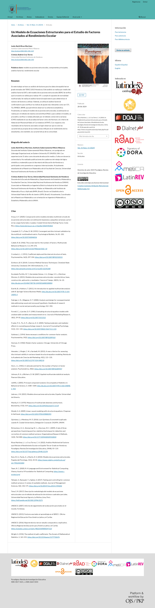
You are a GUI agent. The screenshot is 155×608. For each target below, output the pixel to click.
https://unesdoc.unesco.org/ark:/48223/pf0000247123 (31, 529)
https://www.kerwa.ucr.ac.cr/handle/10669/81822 (34, 226)
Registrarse (136, 2)
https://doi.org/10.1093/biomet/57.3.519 (43, 406)
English (117, 68)
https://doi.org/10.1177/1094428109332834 (39, 437)
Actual (10, 17)
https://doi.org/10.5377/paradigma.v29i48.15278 (29, 451)
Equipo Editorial (63, 17)
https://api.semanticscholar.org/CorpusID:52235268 (30, 269)
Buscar (142, 17)
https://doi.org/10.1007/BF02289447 (48, 369)
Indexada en (39, 17)
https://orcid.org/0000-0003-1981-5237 (22, 51)
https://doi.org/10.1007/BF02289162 (41, 337)
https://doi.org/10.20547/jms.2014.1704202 (45, 486)
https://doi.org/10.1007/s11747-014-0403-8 (27, 360)
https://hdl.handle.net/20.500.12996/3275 (27, 500)
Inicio (13, 25)
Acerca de (76, 17)
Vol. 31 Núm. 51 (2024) (35, 25)
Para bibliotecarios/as (122, 39)
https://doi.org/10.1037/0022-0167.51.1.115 (39, 329)
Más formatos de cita (86, 136)
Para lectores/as (120, 32)
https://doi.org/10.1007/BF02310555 (49, 257)
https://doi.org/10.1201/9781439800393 (36, 414)
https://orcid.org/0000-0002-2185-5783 (22, 59)
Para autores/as (120, 36)
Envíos (50, 17)
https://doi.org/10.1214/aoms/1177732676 (44, 537)
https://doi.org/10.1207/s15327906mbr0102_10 (29, 249)
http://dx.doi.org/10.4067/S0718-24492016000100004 (31, 283)
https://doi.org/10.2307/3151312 (33, 317)
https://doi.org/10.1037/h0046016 (24, 237)
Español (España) (121, 65)
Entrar (145, 2)
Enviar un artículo (123, 50)
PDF (82, 95)
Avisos (29, 17)
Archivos (19, 17)
